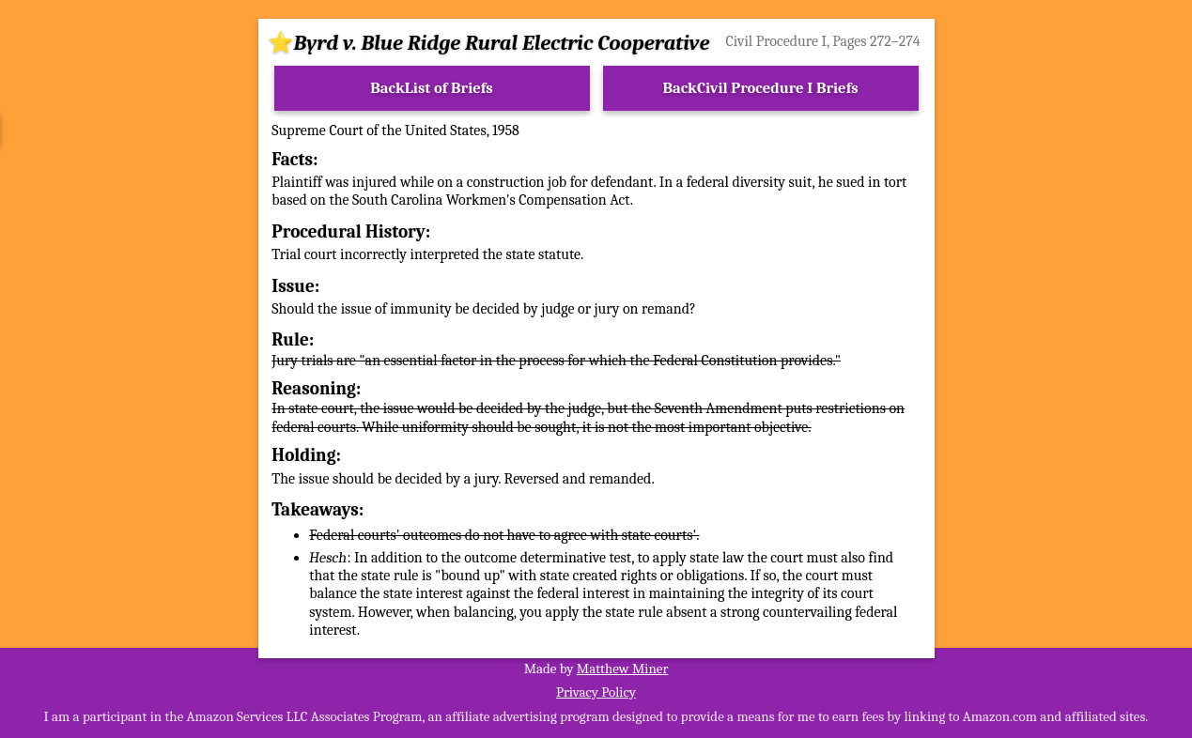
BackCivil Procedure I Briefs (760, 88)
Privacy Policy (596, 692)
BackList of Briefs (431, 88)
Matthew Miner (623, 668)
